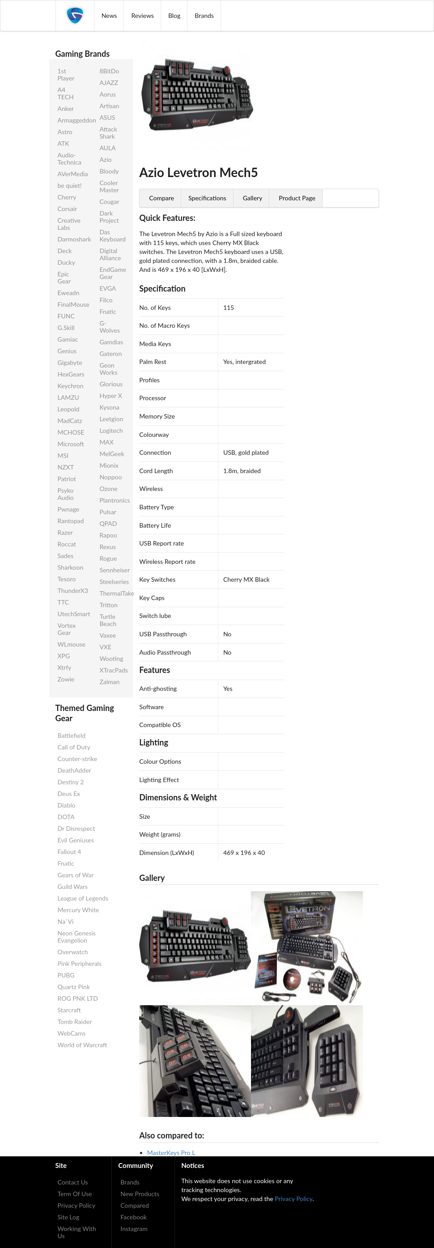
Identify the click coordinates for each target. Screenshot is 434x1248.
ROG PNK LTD (78, 998)
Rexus (107, 546)
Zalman (109, 681)
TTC (63, 602)
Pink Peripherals (80, 963)
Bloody (109, 171)
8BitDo (109, 71)
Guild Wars (73, 886)
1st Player (66, 74)
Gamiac (68, 339)
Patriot (67, 478)
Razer (65, 532)
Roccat (67, 544)
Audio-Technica (69, 158)
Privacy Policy (76, 1205)
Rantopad (71, 521)
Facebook (133, 1217)
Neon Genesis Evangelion (77, 936)
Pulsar (107, 512)
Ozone (108, 488)
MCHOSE (71, 432)
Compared (134, 1205)
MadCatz (70, 420)
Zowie (66, 679)
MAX (106, 442)
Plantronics (113, 500)
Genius (67, 351)
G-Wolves (109, 326)
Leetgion (111, 419)
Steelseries (113, 581)
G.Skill (66, 327)
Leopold (69, 409)
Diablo (67, 805)
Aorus (107, 94)
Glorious (111, 384)
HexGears (71, 374)
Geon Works (108, 368)
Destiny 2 (71, 782)
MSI (63, 455)
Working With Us (77, 1232)
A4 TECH (66, 93)
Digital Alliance (110, 254)
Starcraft (69, 1010)
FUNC (66, 316)
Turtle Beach (107, 620)
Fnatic (107, 311)
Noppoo (110, 477)
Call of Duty (74, 747)
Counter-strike (78, 758)
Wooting (111, 658)
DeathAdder (74, 770)
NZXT (66, 467)
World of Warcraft (82, 1045)
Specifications (207, 198)
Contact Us (73, 1182)
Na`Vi (66, 921)
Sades (66, 555)
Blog (174, 15)
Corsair (67, 208)
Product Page (297, 198)
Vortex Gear (67, 629)
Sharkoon (71, 567)
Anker (66, 108)
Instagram (133, 1228)
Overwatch (73, 952)
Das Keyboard (112, 235)
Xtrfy (65, 667)
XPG (64, 656)
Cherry (67, 197)
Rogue (108, 558)
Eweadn (69, 292)
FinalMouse (71, 304)
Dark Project (109, 216)
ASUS (107, 117)
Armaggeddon (71, 120)
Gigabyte (70, 362)
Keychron (71, 385)
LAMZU (68, 397)
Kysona (109, 407)
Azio (105, 159)
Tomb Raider (75, 1021)
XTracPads (113, 670)
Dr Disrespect (76, 828)
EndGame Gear (112, 273)
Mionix (108, 465)
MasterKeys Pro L (171, 1152)
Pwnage (69, 509)
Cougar (109, 201)
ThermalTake (113, 593)
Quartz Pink (74, 986)
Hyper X (110, 395)
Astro (65, 131)
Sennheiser (113, 570)
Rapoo (108, 535)
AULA (107, 148)
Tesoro (67, 579)
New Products (139, 1193)
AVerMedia (71, 174)
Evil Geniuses (76, 840)
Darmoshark (71, 239)
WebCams (72, 1033)
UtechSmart (71, 614)
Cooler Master (109, 186)
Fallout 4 (69, 851)
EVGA (107, 288)
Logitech (111, 430)
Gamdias (111, 342)
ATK (63, 143)
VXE (105, 647)
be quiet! (70, 185)
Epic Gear (64, 277)
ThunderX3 (71, 590)
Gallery (252, 198)
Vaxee (107, 635)
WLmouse (71, 644)
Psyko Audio (66, 494)
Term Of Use (75, 1193)
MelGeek (111, 453)
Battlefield (72, 735)
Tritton (108, 605)
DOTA (66, 817)
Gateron (110, 353)
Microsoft (71, 444)
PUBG (66, 975)
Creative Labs (69, 223)
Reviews (142, 15)
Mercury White (78, 910)
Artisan (109, 106)
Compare (161, 198)
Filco (105, 300)
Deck (65, 250)
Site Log (69, 1217)
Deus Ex (69, 793)
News (109, 15)
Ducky (66, 262)
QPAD (108, 523)
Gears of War (76, 875)
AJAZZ (108, 82)
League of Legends (83, 898)
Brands (204, 15)
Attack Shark (108, 132)
